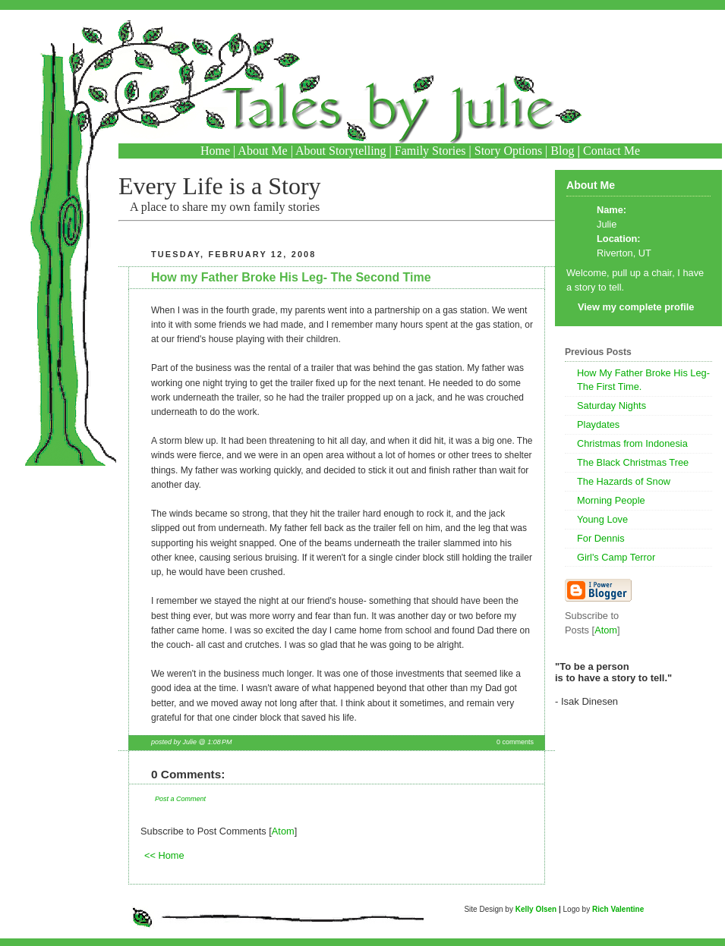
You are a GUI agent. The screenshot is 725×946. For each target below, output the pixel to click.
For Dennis (601, 538)
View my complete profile (636, 307)
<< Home (164, 855)
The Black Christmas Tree (633, 462)
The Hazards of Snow (623, 481)
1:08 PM (219, 742)
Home (215, 150)
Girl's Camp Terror (616, 557)
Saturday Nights (611, 405)
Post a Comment (180, 799)
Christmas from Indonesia (632, 443)
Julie (606, 224)
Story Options (508, 150)
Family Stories (430, 150)
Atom (283, 831)
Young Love (602, 519)
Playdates (598, 424)
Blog (562, 150)
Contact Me (611, 150)
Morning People (611, 500)
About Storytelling (340, 150)
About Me (262, 150)
